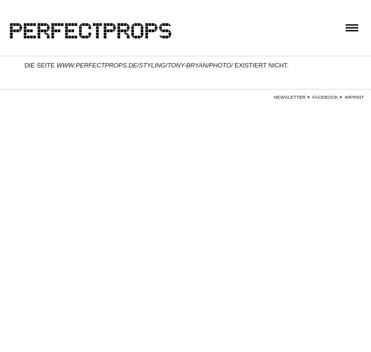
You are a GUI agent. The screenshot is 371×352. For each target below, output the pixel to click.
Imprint (354, 97)
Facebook (325, 97)
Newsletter (290, 97)
